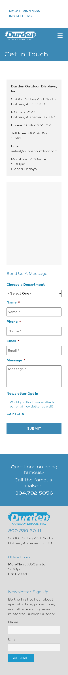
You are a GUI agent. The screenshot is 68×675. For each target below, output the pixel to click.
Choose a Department (26, 285)
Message (16, 360)
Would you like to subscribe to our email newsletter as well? (32, 404)
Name (13, 302)
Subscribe (21, 658)
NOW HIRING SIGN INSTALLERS (25, 13)
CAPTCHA (15, 414)
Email (13, 341)
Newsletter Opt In (22, 394)
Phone (14, 322)
